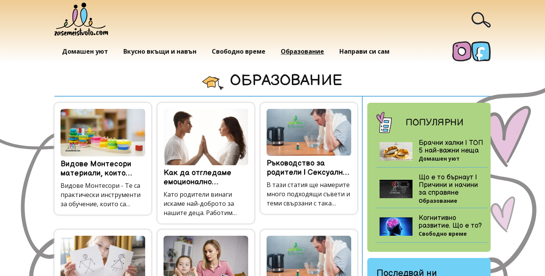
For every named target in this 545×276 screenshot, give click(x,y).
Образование (302, 51)
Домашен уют (85, 51)
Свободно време (238, 51)
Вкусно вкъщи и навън (159, 51)
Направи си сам (364, 51)
